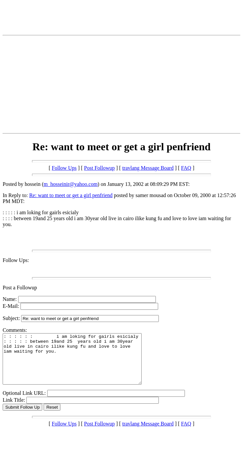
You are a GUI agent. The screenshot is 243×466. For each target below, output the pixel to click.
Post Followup (99, 168)
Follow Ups (64, 168)
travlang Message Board (148, 168)
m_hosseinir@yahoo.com (71, 184)
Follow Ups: (16, 260)
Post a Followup (20, 287)
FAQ (186, 168)
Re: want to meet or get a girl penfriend (70, 195)
